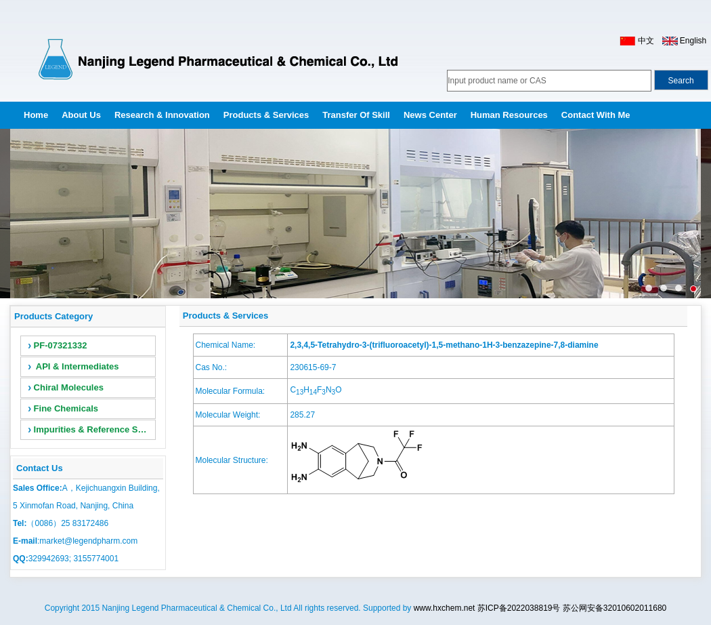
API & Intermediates (73, 366)
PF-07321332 (57, 345)
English (693, 40)
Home (36, 115)
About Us (81, 115)
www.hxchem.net (444, 608)
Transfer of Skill (356, 115)
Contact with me (595, 115)
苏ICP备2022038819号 (519, 608)
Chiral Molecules (66, 387)
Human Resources (509, 115)
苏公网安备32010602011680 (614, 608)
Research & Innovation (162, 115)
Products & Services (266, 115)
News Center (430, 115)
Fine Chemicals (63, 408)
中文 (644, 40)
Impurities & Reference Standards (92, 429)
